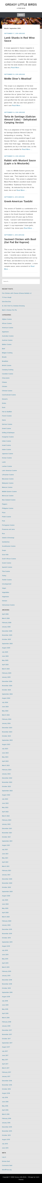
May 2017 (5, 1060)
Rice (3, 534)
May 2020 (5, 908)
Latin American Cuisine (9, 471)
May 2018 (5, 1009)
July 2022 (5, 799)
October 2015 (6, 1135)
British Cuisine (6, 365)
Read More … (16, 67)
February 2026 (6, 623)
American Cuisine (7, 328)
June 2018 (5, 1005)
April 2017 (5, 1064)
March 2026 (6, 618)
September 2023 (7, 740)
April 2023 (5, 761)
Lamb (4, 462)
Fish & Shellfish (7, 412)
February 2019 (6, 971)
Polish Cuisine (6, 517)
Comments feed (7, 1165)
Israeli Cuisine (6, 445)
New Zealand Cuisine (8, 500)
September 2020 (7, 892)
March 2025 (6, 669)
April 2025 (5, 665)
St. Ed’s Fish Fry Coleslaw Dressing (13, 306)
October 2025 (6, 639)
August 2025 (6, 648)
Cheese (4, 382)
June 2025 (5, 656)
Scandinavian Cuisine (8, 546)
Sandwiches (6, 542)
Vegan (4, 588)
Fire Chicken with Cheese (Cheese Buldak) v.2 (16, 293)
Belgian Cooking (7, 353)
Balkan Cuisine (6, 344)
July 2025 (5, 652)
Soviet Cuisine (6, 563)
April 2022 (5, 812)
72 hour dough (6, 297)
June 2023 (5, 753)
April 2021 (5, 862)
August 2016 (6, 1093)
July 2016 (5, 1097)
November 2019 (7, 934)
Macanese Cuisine (7, 479)
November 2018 (7, 984)
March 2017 (5, 1068)
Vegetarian (5, 597)
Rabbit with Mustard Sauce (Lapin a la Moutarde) (20, 162)
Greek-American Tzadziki (18, 201)
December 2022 (7, 778)
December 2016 (7, 1081)
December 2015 (7, 1127)
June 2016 (5, 1102)
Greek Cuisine (6, 429)
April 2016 (5, 1110)
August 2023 (6, 744)
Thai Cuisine (6, 571)
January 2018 (6, 1026)
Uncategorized (6, 584)
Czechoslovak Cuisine (9, 395)
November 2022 (7, 782)
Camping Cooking (7, 370)
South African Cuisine (9, 559)
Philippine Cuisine (7, 508)
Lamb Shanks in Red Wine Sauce (19, 39)
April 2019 (5, 963)
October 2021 (6, 837)
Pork (3, 521)
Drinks (4, 403)
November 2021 (7, 833)
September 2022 (7, 791)
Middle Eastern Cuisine (9, 492)
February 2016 (6, 1118)
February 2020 (6, 921)
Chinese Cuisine (7, 391)
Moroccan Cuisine (7, 496)
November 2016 (7, 1085)
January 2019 (6, 976)
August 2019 (6, 946)
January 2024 (6, 723)
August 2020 (6, 896)
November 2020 (7, 883)
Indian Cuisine (6, 441)
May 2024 (5, 711)
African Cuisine (7, 323)
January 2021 (6, 875)
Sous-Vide (5, 555)
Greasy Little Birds (21, 5)
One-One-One (6, 302)
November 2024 (7, 686)
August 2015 (6, 1139)
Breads (4, 357)
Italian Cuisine (6, 450)
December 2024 (7, 681)
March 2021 (5, 866)
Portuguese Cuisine (8, 525)
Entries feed (6, 1161)
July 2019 (5, 950)
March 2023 (6, 765)
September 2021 (7, 841)
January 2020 (6, 925)
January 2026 (6, 627)
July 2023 (5, 749)
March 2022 (6, 816)
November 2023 (7, 732)
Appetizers (5, 332)
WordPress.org (6, 1170)
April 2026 (5, 614)
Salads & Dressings (8, 538)
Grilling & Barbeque (8, 433)
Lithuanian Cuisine (8, 475)
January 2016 (6, 1123)
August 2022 (6, 795)
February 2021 (6, 871)
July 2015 (5, 1144)
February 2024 (6, 719)
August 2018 (6, 997)
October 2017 (6, 1039)
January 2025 (6, 677)
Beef (3, 349)
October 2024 (6, 690)
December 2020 (7, 879)
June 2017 (5, 1055)
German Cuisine (7, 424)
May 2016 (5, 1106)
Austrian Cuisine (7, 340)
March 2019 (5, 967)
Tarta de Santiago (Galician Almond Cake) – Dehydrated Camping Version (20, 119)
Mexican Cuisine (7, 487)
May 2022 (5, 807)
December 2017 (7, 1030)
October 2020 (6, 887)
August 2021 (6, 845)
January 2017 (6, 1076)
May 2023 (5, 757)
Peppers (4, 504)
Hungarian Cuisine (8, 437)
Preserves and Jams (8, 529)
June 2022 (5, 803)
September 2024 (7, 694)
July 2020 (5, 900)
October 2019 (6, 938)
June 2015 (5, 1148)
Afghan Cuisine (7, 319)
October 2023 (6, 736)
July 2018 (5, 1001)
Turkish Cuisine (7, 580)
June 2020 (5, 904)
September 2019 (7, 942)
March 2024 (6, 715)
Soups (4, 550)
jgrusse (22, 33)
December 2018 (7, 980)
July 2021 (5, 850)
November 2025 (7, 635)
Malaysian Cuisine (7, 483)
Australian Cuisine (7, 336)
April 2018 (5, 1013)
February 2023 (6, 770)
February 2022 (6, 820)
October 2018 (6, 988)
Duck (3, 407)
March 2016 (5, 1114)
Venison (4, 601)
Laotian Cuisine (7, 466)
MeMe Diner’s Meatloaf (17, 79)
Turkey (4, 576)
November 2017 (7, 1034)
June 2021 (5, 854)
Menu (21, 15)
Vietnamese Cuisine (8, 605)
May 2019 (5, 959)
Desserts (5, 399)
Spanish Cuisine (7, 567)
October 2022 (6, 786)
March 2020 (6, 917)
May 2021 (5, 858)
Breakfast (5, 361)
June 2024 (5, 707)
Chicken (4, 386)
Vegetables (5, 592)
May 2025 (5, 660)
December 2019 (7, 929)
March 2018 (5, 1018)
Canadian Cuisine (7, 374)
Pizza (3, 513)
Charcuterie (5, 378)
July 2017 (5, 1051)
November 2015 (7, 1131)
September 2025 (7, 644)
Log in (4, 1157)
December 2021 (7, 829)
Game (4, 420)
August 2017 (6, 1047)
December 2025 (7, 631)
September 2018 (7, 992)
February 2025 (6, 673)
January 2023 (6, 774)
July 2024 (5, 702)
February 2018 (6, 1022)
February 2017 (6, 1072)
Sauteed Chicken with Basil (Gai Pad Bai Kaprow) (20, 241)
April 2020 (5, 913)
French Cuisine (7, 416)
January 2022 (6, 824)
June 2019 (5, 955)
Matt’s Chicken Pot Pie (9, 310)
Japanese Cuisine (7, 454)
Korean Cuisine (7, 458)
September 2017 (7, 1043)
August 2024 (6, 698)
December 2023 (7, 728)
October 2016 (6, 1089)
